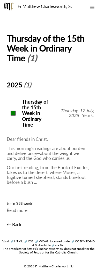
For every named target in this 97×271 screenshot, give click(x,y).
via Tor (57, 245)
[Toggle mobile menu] (92, 8)
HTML (17, 241)
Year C (88, 115)
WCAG (41, 241)
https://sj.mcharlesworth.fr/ (45, 249)
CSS (29, 241)
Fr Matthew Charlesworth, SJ (45, 6)
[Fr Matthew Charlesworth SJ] (9, 6)
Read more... (19, 210)
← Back (14, 224)
